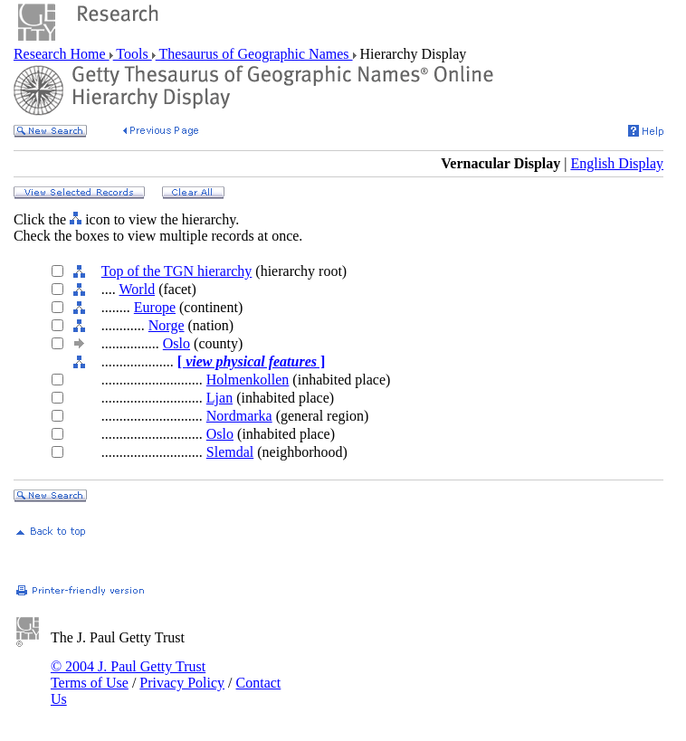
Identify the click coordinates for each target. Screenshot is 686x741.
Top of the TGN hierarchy (176, 271)
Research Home (62, 54)
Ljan (219, 397)
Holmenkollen (248, 379)
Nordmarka (239, 415)
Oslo (176, 343)
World (137, 289)
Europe (155, 307)
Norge (166, 325)
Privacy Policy (181, 682)
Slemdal (229, 452)
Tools (132, 54)
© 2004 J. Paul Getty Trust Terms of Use (128, 674)
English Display (616, 163)
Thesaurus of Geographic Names (254, 54)
